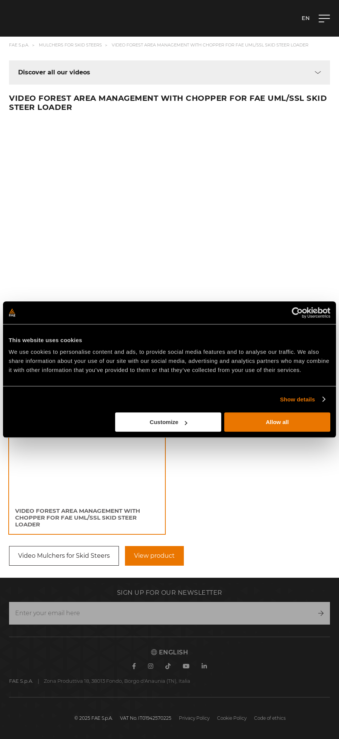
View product (154, 555)
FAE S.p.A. (19, 45)
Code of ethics (270, 718)
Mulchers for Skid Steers (70, 45)
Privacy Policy (194, 718)
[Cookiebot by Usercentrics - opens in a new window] (297, 312)
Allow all (277, 422)
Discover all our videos (54, 72)
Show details (297, 399)
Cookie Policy (232, 718)
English (169, 652)
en (306, 18)
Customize (169, 422)
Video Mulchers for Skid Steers (64, 555)
